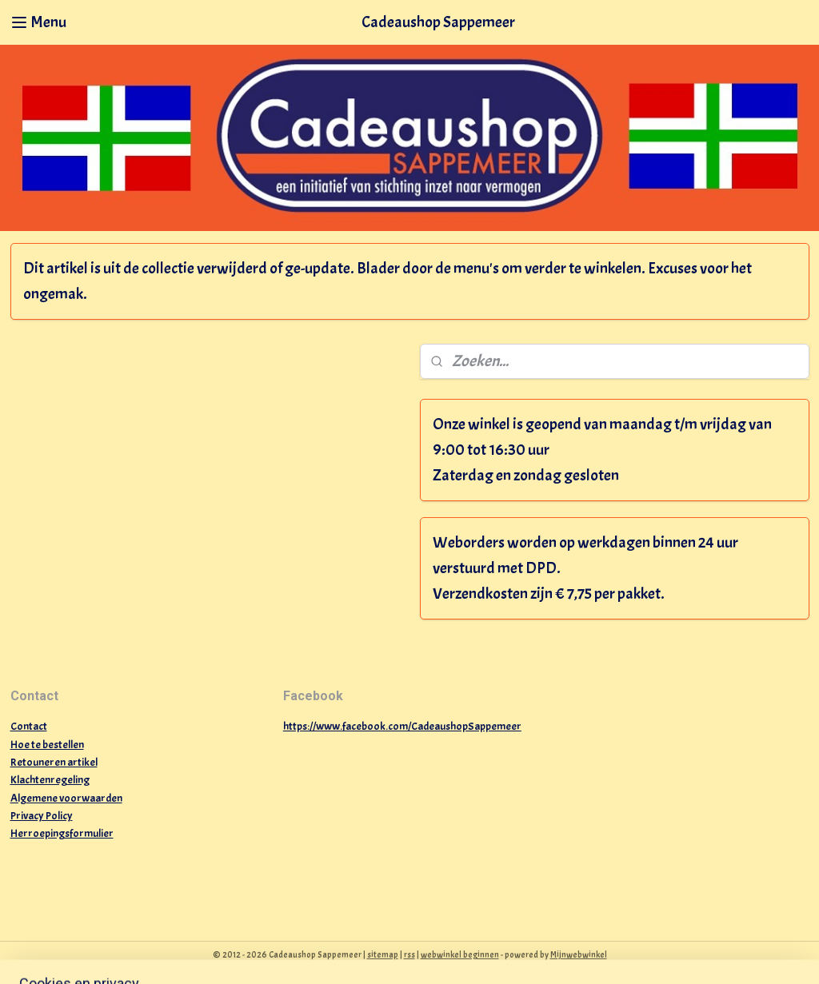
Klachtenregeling (50, 780)
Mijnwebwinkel (578, 954)
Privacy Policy (41, 816)
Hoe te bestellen (47, 744)
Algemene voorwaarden (66, 798)
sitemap (382, 954)
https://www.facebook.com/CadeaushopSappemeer (402, 726)
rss (409, 954)
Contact (28, 726)
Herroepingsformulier (62, 833)
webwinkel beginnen (460, 954)
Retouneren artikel (54, 762)
